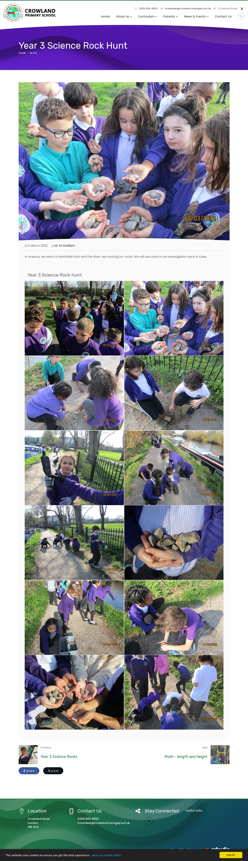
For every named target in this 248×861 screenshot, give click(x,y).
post (53, 771)
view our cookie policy (106, 855)
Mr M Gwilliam (64, 245)
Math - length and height (186, 756)
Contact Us (223, 16)
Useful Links (193, 810)
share (29, 771)
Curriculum (147, 16)
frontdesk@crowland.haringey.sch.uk (186, 8)
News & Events (196, 16)
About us (124, 16)
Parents (170, 16)
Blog (33, 53)
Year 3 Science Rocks (59, 756)
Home (105, 16)
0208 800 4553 (146, 8)
